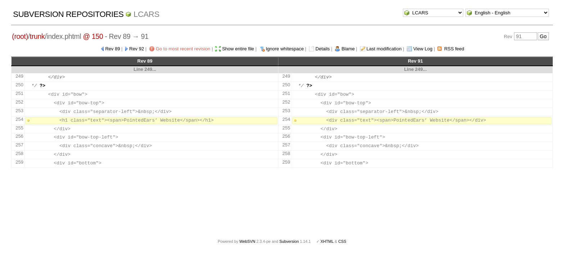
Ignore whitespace (285, 48)
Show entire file (238, 48)
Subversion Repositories (68, 14)
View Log (422, 48)
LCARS (146, 14)
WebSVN (247, 241)
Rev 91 (415, 61)
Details (322, 48)
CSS (342, 241)
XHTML (326, 241)
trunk (37, 36)
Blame (348, 48)
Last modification (384, 48)
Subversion (289, 241)
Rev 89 (112, 48)
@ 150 (93, 36)
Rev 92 (136, 48)
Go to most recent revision (183, 48)
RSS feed (454, 48)
